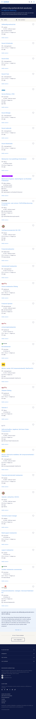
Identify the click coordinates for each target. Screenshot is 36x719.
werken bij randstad (5, 694)
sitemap (3, 702)
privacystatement (5, 697)
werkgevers (4, 653)
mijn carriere (4, 657)
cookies (3, 699)
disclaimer (3, 700)
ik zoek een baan (5, 649)
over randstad (4, 661)
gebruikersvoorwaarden (6, 695)
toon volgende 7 (18, 639)
